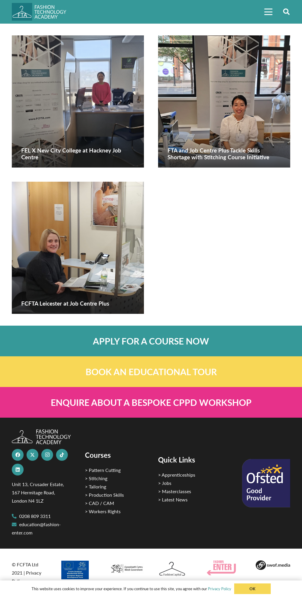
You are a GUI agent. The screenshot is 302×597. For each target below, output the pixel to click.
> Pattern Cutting (103, 470)
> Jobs (164, 483)
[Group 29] (224, 567)
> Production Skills (104, 494)
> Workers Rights (103, 511)
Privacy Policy (219, 588)
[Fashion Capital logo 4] (175, 569)
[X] (32, 455)
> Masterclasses (174, 491)
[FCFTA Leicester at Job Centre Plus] (78, 248)
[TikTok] (62, 455)
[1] (126, 567)
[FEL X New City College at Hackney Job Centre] (78, 101)
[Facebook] (18, 455)
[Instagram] (47, 455)
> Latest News (173, 499)
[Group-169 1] (273, 565)
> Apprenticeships (176, 474)
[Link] (151, 341)
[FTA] (42, 12)
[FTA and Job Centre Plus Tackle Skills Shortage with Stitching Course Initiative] (224, 101)
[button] (268, 12)
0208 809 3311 (35, 516)
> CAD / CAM (99, 503)
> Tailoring (95, 486)
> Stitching (96, 478)
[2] (77, 569)
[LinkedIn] (18, 469)
